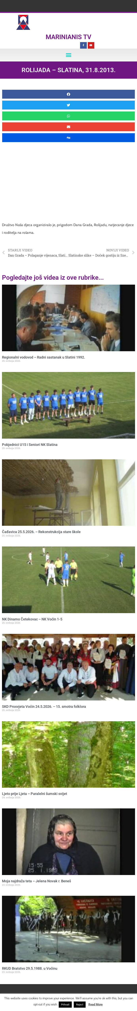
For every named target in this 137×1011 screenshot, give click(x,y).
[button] (68, 55)
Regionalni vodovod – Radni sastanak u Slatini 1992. (43, 357)
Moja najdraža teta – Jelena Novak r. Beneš (36, 881)
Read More (95, 1004)
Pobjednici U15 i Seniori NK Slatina (30, 445)
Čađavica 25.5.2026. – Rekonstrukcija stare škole (41, 532)
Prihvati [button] (65, 1004)
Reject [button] (79, 1004)
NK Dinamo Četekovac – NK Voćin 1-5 (32, 619)
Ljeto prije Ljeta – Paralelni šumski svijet (34, 794)
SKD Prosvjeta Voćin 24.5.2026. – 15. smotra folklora (44, 706)
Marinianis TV (68, 37)
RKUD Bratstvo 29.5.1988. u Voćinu (29, 968)
